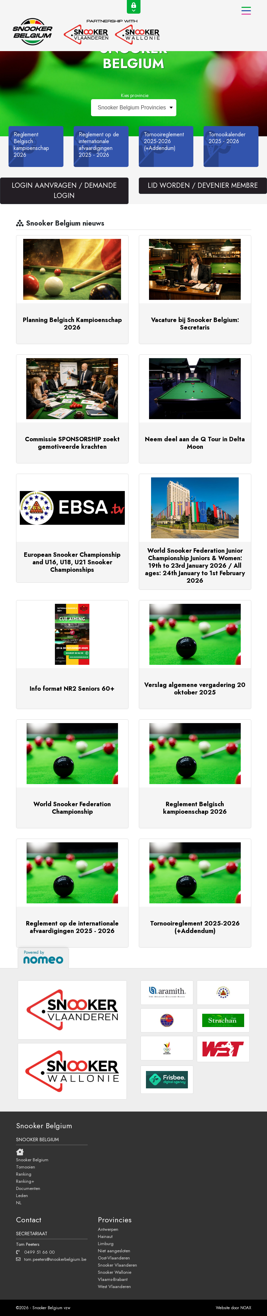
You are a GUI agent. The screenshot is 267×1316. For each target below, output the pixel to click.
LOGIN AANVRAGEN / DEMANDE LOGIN (64, 191)
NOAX (245, 1308)
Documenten (28, 1188)
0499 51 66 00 (35, 1252)
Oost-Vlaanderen (114, 1258)
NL (18, 1202)
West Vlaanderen (114, 1286)
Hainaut (105, 1236)
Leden (22, 1195)
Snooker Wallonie (114, 1272)
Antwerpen (108, 1229)
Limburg (106, 1243)
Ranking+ (25, 1181)
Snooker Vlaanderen (117, 1265)
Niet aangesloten (114, 1251)
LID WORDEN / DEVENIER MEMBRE (203, 185)
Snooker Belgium (32, 1160)
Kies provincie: (135, 95)
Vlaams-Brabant (113, 1279)
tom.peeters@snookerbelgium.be (51, 1259)
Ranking (23, 1174)
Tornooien (25, 1167)
